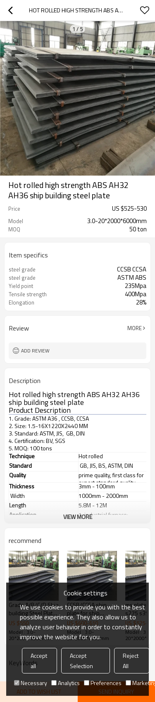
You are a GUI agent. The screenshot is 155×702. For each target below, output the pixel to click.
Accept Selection (81, 660)
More (134, 328)
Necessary (30, 682)
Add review (35, 351)
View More (77, 516)
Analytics (65, 682)
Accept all (39, 660)
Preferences (103, 682)
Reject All (130, 660)
